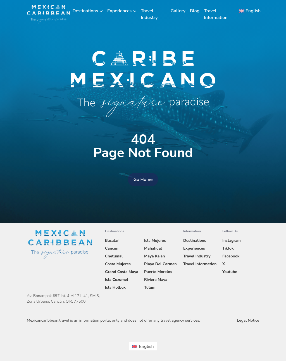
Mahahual (153, 248)
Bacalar (112, 240)
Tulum (150, 287)
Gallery (178, 11)
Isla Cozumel (116, 279)
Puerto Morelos (158, 271)
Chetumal (114, 256)
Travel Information (199, 264)
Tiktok (227, 248)
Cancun (111, 248)
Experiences (119, 11)
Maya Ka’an (154, 256)
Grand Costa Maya (121, 271)
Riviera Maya (155, 279)
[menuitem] (248, 11)
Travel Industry (197, 256)
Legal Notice (248, 320)
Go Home (143, 179)
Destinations (85, 11)
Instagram (231, 240)
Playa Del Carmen (160, 264)
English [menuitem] (146, 346)
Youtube (229, 271)
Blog (194, 11)
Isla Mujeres (155, 240)
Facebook (230, 256)
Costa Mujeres (118, 264)
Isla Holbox (115, 287)
